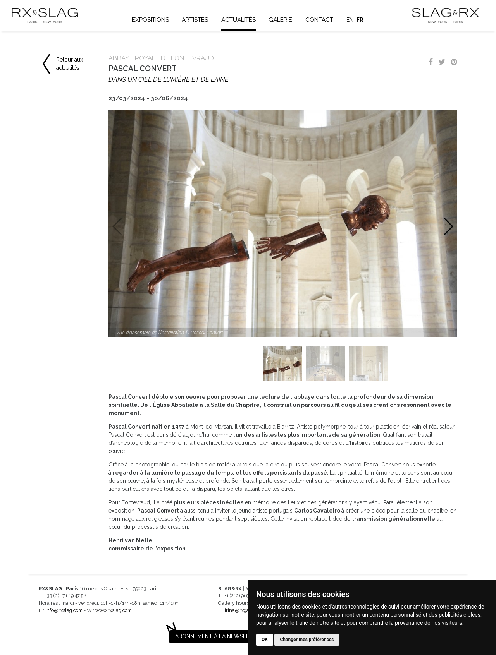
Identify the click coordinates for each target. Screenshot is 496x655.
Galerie (280, 19)
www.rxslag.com (113, 610)
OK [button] (265, 639)
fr (359, 20)
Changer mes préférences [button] (307, 639)
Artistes (195, 19)
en (349, 20)
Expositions (150, 19)
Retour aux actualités (69, 64)
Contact (319, 19)
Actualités (238, 19)
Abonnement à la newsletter (219, 636)
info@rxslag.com (64, 610)
